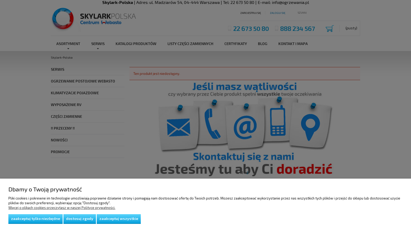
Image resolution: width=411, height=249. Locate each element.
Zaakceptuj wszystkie (118, 218)
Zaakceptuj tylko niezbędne (35, 218)
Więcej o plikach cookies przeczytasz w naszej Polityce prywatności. (61, 208)
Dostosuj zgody (79, 218)
